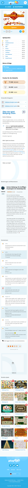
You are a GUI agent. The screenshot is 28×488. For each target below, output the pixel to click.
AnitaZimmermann (9, 42)
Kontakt (13, 469)
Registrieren (18, 7)
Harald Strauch (8, 58)
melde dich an (20, 68)
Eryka (6, 56)
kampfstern (7, 50)
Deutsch (13, 474)
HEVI (6, 46)
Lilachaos (7, 52)
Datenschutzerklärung (10, 480)
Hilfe (8, 469)
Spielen (14, 27)
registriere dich (9, 70)
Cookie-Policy (20, 480)
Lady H (6, 44)
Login (8, 7)
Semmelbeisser (8, 54)
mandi (6, 40)
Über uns (19, 469)
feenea (6, 48)
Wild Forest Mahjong (18, 151)
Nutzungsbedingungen (14, 481)
